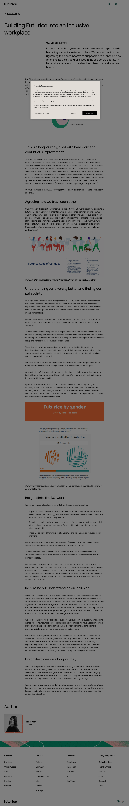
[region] (65, 100)
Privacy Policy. (51, 102)
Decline (73, 113)
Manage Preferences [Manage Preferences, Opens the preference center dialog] (42, 113)
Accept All (89, 113)
